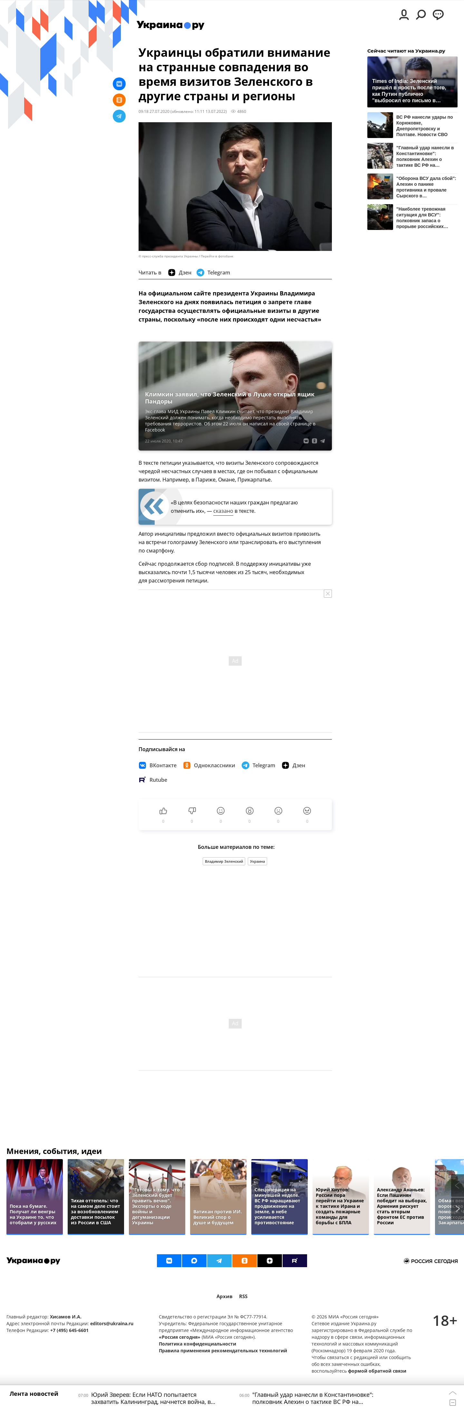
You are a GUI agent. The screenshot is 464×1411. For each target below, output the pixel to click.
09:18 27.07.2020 (154, 111)
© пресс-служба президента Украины (168, 256)
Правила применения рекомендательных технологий (223, 1350)
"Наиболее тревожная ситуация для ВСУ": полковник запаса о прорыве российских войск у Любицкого (420, 217)
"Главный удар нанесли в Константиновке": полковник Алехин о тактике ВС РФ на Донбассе (425, 156)
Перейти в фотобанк (217, 256)
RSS (243, 1296)
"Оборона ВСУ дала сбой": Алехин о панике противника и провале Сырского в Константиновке (426, 187)
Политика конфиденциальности (197, 1344)
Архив (225, 1296)
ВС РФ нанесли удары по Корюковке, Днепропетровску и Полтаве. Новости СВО (424, 125)
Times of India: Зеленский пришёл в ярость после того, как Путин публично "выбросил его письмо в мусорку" (409, 90)
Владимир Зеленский (224, 861)
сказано (223, 510)
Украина (257, 861)
